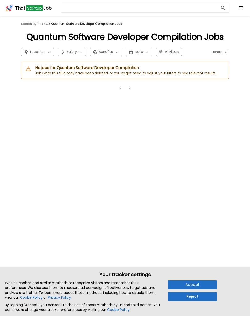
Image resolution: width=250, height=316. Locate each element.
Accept (192, 284)
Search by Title (32, 24)
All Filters (169, 52)
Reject (192, 296)
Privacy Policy (59, 297)
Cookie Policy (31, 297)
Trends (219, 51)
